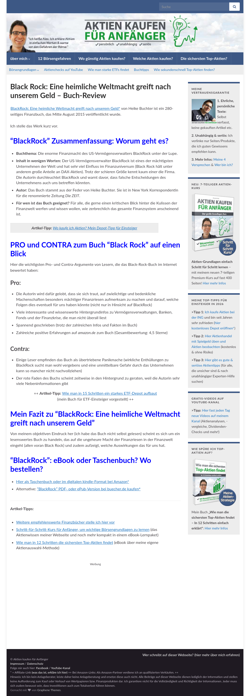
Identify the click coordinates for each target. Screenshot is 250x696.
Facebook (42, 668)
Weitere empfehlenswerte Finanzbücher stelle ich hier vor (65, 522)
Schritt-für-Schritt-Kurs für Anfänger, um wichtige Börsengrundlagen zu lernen (82, 529)
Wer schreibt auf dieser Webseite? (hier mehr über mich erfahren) (191, 655)
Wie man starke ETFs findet (108, 69)
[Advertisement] (95, 601)
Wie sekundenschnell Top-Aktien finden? (184, 69)
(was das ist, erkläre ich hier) (49, 672)
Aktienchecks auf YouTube (63, 69)
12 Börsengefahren (54, 58)
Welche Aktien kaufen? (153, 58)
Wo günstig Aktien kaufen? (102, 58)
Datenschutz (35, 663)
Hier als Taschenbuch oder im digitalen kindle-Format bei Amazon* (72, 481)
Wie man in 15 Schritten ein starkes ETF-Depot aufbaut (109, 393)
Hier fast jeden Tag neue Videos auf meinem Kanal (211, 415)
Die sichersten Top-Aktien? (204, 58)
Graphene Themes (49, 690)
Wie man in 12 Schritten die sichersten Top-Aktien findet (64, 542)
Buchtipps (141, 69)
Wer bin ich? (223, 165)
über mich (20, 58)
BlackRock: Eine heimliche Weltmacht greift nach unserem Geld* (65, 108)
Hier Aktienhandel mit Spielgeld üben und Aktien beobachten (212, 341)
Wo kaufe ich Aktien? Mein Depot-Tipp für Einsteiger (95, 227)
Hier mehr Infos (214, 283)
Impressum (17, 663)
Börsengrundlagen (24, 69)
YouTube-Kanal (60, 668)
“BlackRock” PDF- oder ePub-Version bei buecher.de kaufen (89, 488)
